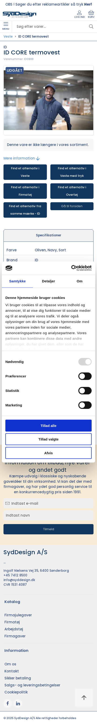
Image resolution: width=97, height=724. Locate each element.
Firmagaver (15, 636)
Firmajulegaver (18, 615)
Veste (8, 36)
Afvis (48, 453)
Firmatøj (12, 622)
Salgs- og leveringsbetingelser (32, 685)
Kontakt (11, 671)
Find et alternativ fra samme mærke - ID (25, 210)
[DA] (19, 15)
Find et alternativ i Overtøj (72, 191)
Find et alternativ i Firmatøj (25, 191)
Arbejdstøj (13, 629)
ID (5, 47)
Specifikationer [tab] (48, 235)
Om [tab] (80, 281)
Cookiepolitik (16, 692)
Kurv (91, 14)
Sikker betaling (17, 678)
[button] (48, 100)
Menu (5, 26)
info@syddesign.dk (19, 580)
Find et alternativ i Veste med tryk (72, 172)
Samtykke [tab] (17, 281)
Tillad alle (48, 425)
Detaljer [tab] (48, 281)
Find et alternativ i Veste (25, 172)
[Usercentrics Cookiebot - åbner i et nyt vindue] (71, 268)
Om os (10, 664)
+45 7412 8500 (15, 575)
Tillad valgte (48, 439)
